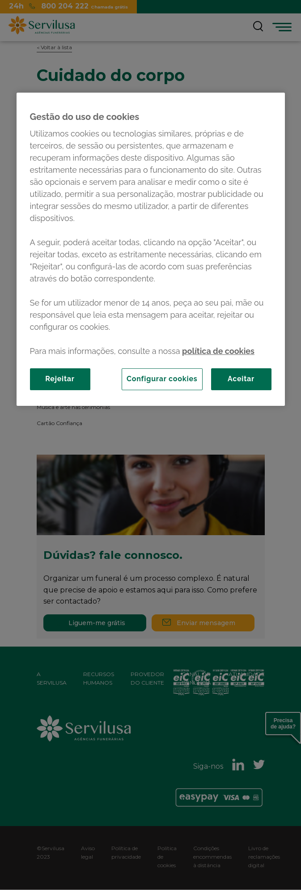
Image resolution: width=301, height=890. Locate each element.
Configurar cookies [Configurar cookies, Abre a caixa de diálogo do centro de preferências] (162, 379)
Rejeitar (60, 379)
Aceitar (241, 379)
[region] (151, 249)
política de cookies (218, 351)
